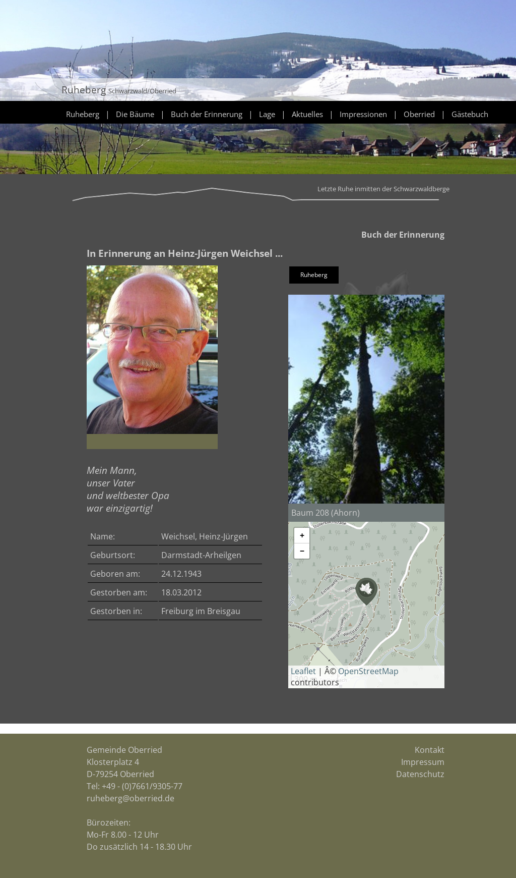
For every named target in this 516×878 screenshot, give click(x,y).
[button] (366, 592)
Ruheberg (82, 114)
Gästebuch (470, 114)
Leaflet (303, 671)
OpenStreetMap (368, 671)
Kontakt (429, 749)
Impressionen (363, 114)
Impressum (422, 761)
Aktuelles (307, 114)
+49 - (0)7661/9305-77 (142, 786)
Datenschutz (420, 774)
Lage (267, 114)
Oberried (419, 114)
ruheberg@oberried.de (130, 798)
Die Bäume (135, 114)
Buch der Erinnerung (206, 114)
